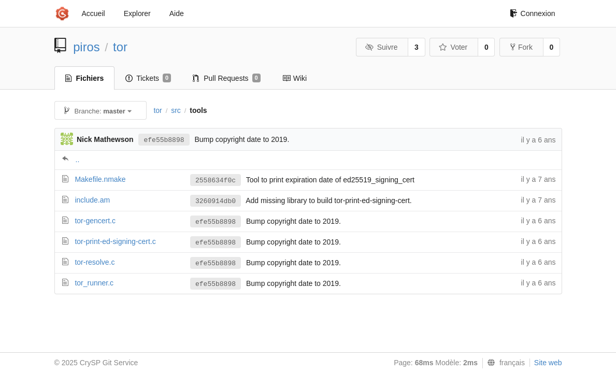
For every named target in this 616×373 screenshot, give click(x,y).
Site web (548, 362)
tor (120, 47)
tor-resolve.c (94, 262)
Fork (521, 47)
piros (86, 47)
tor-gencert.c (95, 221)
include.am (92, 200)
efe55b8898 (164, 140)
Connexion (532, 13)
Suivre (381, 47)
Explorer (137, 13)
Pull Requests (227, 78)
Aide (176, 13)
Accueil (93, 13)
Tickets (148, 78)
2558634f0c (215, 180)
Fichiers (84, 78)
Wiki (294, 78)
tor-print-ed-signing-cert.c (115, 241)
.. (78, 159)
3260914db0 (215, 201)
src (176, 110)
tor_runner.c (94, 283)
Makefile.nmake (100, 179)
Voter (453, 47)
